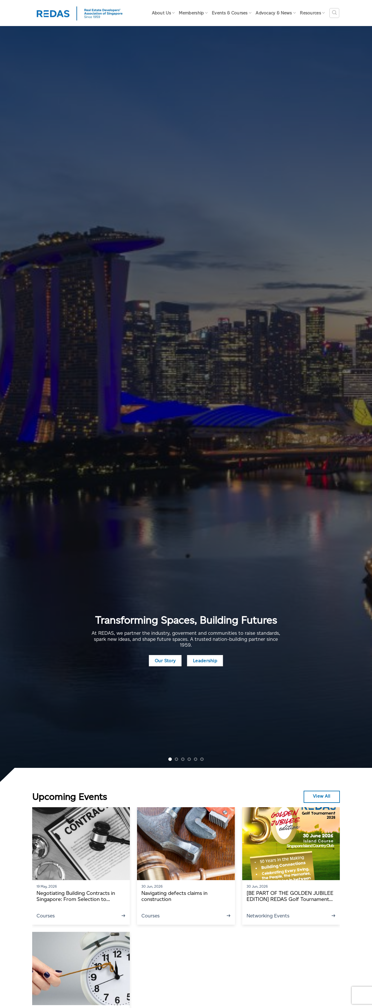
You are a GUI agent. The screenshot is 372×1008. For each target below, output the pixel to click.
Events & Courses (231, 13)
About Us (163, 13)
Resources (312, 13)
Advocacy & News (276, 13)
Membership (193, 13)
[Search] (334, 13)
